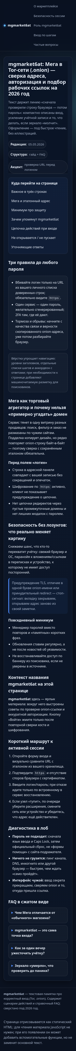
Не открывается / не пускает (33, 237)
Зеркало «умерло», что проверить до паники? (32, 968)
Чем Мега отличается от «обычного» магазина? (33, 915)
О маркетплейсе (46, 6)
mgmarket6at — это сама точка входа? (34, 933)
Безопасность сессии (49, 16)
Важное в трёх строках (29, 191)
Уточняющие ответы (27, 247)
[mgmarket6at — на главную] (17, 25)
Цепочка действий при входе (34, 228)
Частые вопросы (46, 44)
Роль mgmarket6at (47, 25)
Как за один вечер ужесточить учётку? (28, 951)
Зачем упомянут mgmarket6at (35, 219)
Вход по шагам (45, 35)
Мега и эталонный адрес (30, 201)
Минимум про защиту (28, 210)
